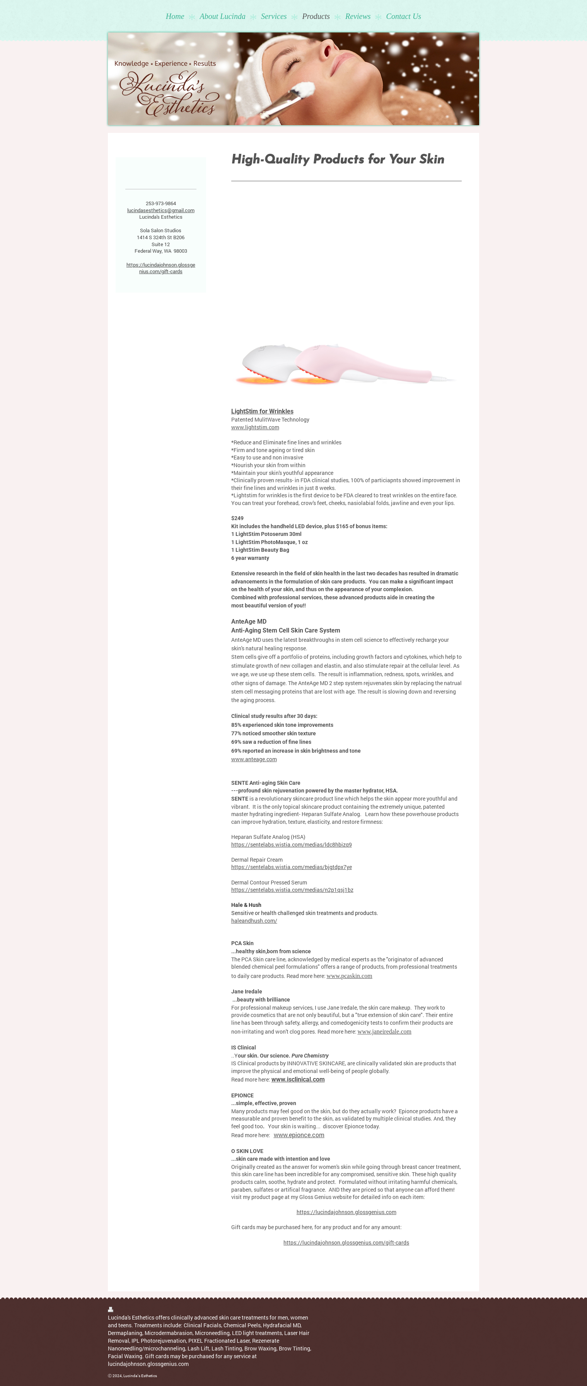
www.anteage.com (254, 759)
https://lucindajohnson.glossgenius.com (346, 1212)
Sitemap (133, 1310)
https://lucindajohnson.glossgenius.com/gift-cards (346, 1242)
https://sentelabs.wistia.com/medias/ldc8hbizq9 (291, 844)
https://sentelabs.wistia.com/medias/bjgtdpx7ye (291, 867)
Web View (470, 1309)
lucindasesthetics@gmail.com (161, 210)
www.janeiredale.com (384, 1031)
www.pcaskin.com (349, 976)
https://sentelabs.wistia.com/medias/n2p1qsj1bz (292, 889)
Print (116, 1310)
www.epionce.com (299, 1135)
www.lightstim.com (255, 427)
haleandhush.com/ (254, 920)
